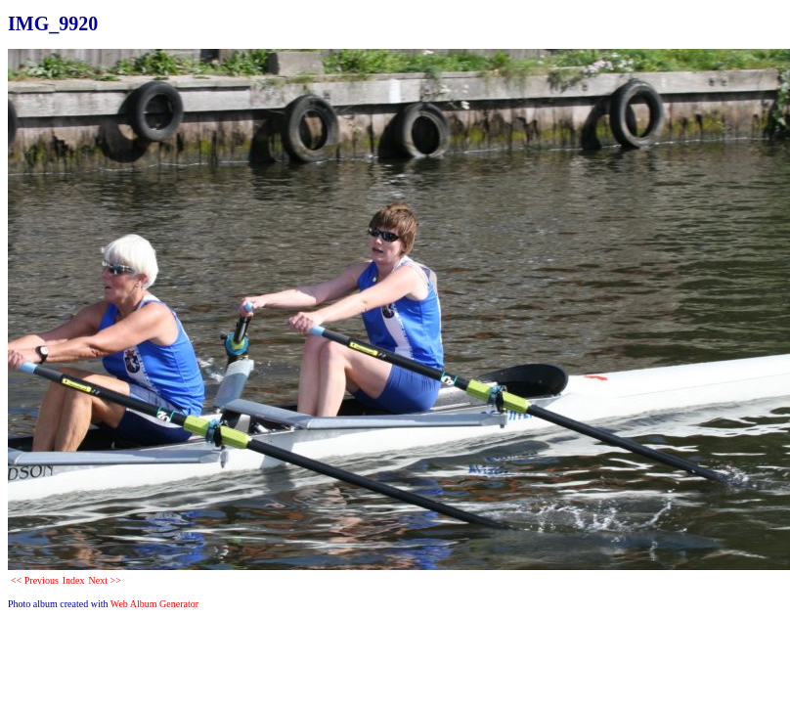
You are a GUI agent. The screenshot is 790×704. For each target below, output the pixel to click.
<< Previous (35, 580)
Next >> (105, 580)
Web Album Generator (154, 603)
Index (74, 580)
